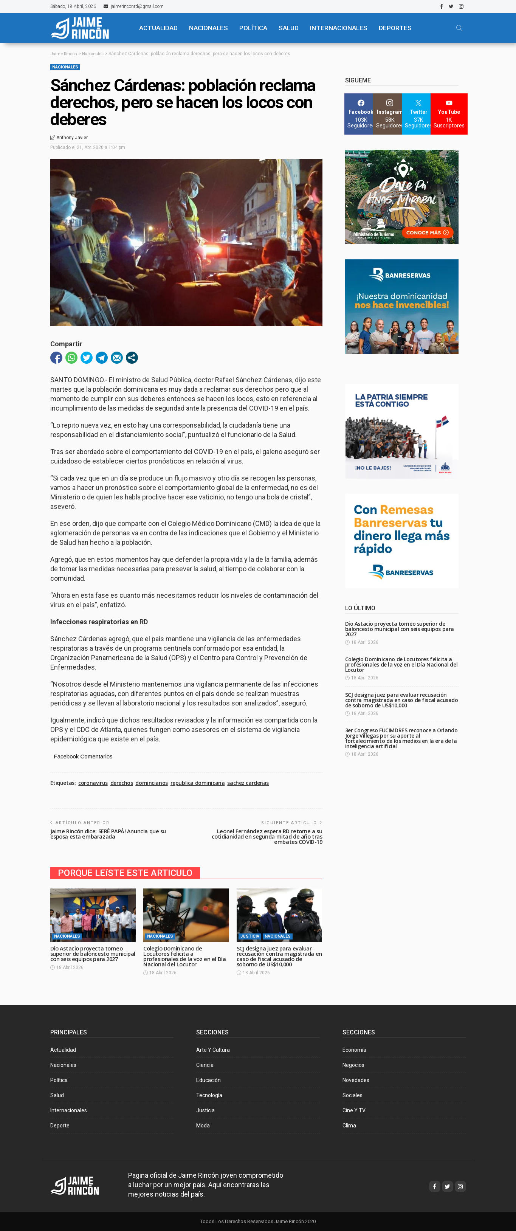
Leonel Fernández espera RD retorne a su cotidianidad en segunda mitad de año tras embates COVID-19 (265, 836)
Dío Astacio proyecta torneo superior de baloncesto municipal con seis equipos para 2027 (92, 956)
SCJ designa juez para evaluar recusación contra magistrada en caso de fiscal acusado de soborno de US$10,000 (276, 956)
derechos (121, 783)
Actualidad (63, 1050)
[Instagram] (390, 114)
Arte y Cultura (213, 1050)
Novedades (355, 1080)
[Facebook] (361, 114)
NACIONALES (208, 28)
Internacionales (338, 28)
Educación (208, 1080)
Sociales (352, 1095)
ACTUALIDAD (158, 28)
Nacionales (65, 67)
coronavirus (92, 783)
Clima (349, 1125)
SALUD (289, 28)
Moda (203, 1125)
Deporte (60, 1125)
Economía (354, 1050)
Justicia (249, 936)
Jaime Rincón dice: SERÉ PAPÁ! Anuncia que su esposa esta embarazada (109, 833)
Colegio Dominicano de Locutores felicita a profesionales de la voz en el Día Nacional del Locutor (186, 956)
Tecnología (209, 1095)
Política (59, 1080)
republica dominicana (197, 783)
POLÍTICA (253, 28)
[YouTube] (449, 114)
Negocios (353, 1065)
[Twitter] (418, 114)
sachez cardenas (248, 783)
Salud (57, 1095)
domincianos (151, 783)
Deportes (395, 28)
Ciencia (205, 1065)
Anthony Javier (72, 137)
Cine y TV (354, 1110)
